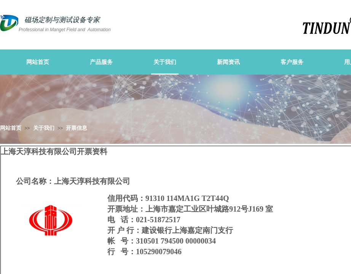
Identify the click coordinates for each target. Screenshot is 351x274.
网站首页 (10, 128)
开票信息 (76, 128)
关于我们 (43, 128)
